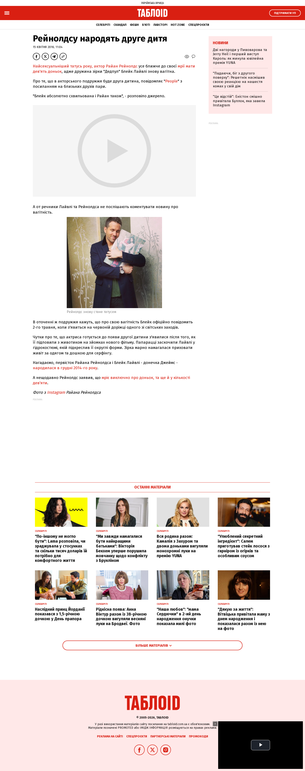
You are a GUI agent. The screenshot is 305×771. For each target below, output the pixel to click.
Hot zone (178, 25)
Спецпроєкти (198, 25)
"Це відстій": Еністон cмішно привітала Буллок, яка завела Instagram (239, 100)
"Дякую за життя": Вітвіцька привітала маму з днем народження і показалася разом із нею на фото (244, 619)
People (171, 81)
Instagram (56, 392)
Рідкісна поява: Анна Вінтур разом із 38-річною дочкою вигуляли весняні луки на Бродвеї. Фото (121, 616)
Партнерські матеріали (168, 736)
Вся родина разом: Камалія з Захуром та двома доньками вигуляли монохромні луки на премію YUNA (182, 546)
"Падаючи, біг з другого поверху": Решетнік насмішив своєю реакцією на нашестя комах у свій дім (239, 79)
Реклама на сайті (110, 736)
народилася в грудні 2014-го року (65, 367)
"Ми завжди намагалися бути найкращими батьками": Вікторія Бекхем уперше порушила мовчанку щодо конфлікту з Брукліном (122, 548)
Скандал (120, 25)
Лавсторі (160, 25)
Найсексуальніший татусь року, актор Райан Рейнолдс (85, 66)
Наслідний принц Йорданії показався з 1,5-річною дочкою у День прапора (60, 614)
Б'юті (146, 25)
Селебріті (103, 25)
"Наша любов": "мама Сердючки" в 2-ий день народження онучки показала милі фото (179, 616)
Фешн (134, 25)
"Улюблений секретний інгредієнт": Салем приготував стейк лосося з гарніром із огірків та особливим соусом (244, 546)
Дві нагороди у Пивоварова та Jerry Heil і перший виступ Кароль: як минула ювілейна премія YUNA (240, 56)
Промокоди (198, 736)
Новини (220, 43)
